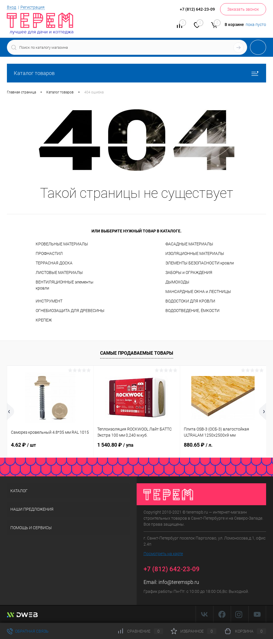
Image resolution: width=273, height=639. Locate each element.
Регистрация (32, 7)
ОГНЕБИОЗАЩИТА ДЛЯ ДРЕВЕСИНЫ (70, 310)
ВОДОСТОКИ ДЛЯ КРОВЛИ (190, 301)
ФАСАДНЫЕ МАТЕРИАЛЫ (189, 244)
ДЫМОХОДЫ (177, 282)
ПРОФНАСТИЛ (49, 253)
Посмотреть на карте (163, 553)
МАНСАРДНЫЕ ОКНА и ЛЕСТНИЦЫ (198, 291)
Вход (11, 7)
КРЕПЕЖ (44, 320)
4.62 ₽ (23, 445)
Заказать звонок (243, 9)
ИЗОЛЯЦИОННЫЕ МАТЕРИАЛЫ (194, 253)
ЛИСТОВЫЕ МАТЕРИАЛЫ (59, 272)
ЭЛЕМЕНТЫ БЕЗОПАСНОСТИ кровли (199, 263)
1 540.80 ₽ (115, 445)
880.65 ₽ (198, 445)
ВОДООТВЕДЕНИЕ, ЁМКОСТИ (192, 310)
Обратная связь (28, 631)
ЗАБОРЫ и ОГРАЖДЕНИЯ (188, 272)
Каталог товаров (136, 73)
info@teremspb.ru (179, 582)
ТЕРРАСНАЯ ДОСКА (54, 263)
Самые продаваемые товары (136, 353)
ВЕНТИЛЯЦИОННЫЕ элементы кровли (64, 285)
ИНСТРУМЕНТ (49, 301)
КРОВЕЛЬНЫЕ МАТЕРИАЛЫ (62, 244)
